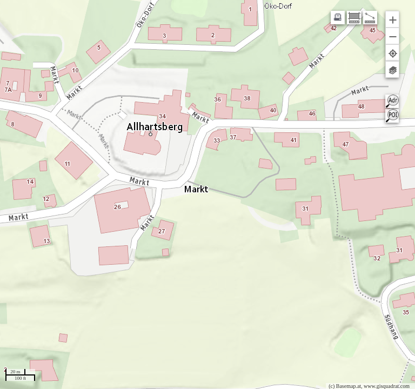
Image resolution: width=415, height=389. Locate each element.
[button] (392, 19)
